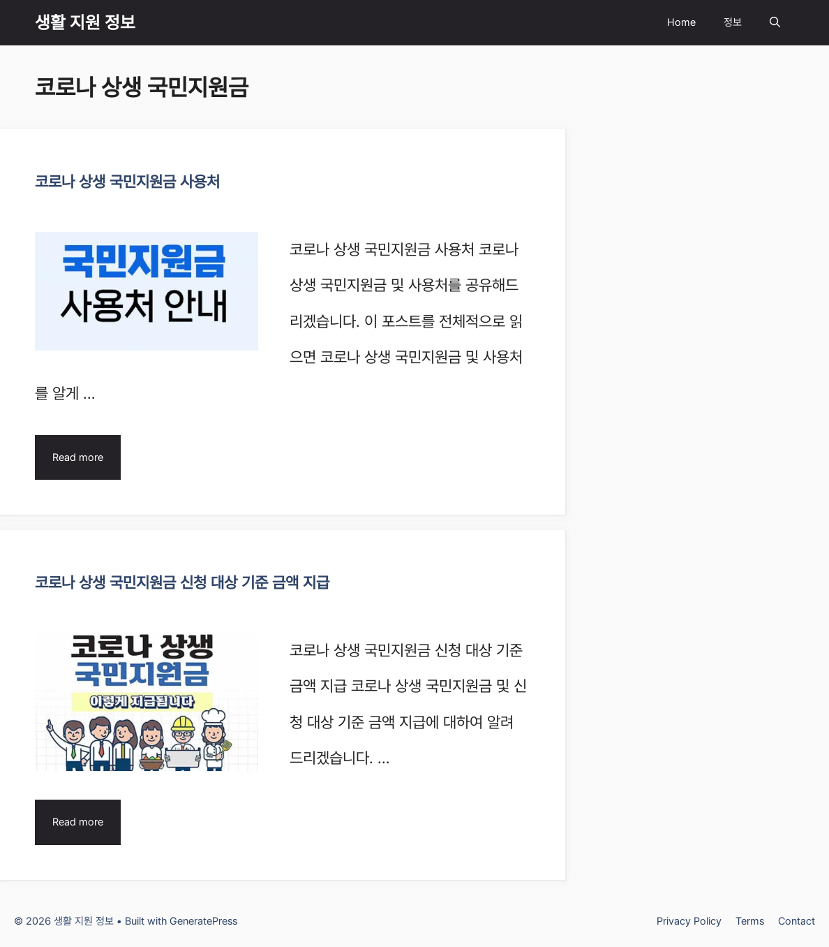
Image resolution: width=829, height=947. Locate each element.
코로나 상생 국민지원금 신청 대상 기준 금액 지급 (182, 582)
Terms (749, 921)
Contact (796, 921)
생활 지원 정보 (85, 22)
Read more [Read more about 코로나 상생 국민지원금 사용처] (77, 457)
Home (681, 22)
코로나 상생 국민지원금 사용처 (127, 181)
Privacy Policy (689, 921)
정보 (733, 22)
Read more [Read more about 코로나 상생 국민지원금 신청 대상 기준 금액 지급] (77, 822)
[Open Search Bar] (775, 22)
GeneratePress (203, 921)
